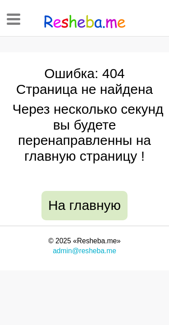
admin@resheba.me (84, 251)
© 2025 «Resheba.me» (84, 241)
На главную (84, 205)
